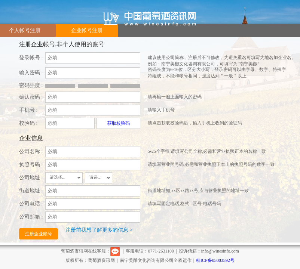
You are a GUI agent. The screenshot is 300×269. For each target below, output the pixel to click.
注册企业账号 (38, 233)
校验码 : (28, 123)
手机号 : (28, 110)
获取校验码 (118, 123)
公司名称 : (31, 151)
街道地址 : (31, 191)
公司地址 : (31, 177)
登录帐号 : (31, 58)
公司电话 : (31, 204)
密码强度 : (31, 85)
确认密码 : (31, 97)
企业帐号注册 (86, 30)
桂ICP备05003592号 (215, 260)
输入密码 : (31, 72)
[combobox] (64, 177)
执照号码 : (31, 164)
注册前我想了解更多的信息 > (98, 230)
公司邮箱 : (31, 217)
